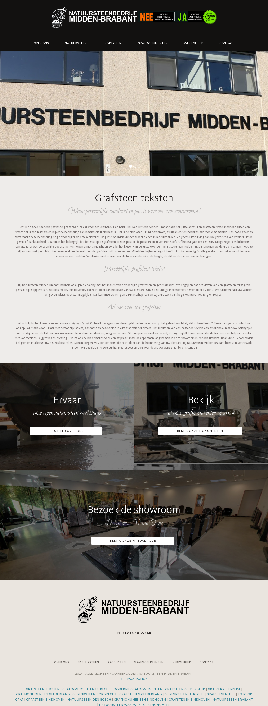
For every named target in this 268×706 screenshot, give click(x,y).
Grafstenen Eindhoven (189, 700)
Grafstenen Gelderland (140, 694)
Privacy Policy (134, 679)
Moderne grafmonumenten (137, 689)
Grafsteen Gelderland (185, 689)
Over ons (41, 43)
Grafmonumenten (153, 43)
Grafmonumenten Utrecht (86, 689)
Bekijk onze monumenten (200, 431)
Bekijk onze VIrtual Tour (133, 541)
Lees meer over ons (66, 431)
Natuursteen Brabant (233, 700)
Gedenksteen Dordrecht (94, 694)
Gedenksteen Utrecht (185, 694)
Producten (112, 43)
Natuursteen (76, 43)
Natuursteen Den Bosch (89, 700)
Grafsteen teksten (43, 689)
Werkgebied (194, 43)
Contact (226, 43)
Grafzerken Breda (224, 689)
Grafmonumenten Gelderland (43, 694)
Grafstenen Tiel (221, 694)
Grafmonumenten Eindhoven (140, 700)
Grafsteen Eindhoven (45, 700)
